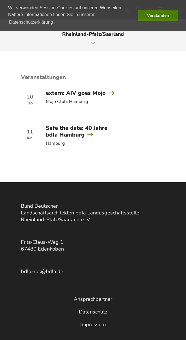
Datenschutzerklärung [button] (31, 22)
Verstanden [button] (158, 15)
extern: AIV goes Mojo (76, 93)
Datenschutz (93, 311)
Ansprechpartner (93, 299)
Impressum (93, 324)
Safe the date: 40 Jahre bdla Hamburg (76, 131)
